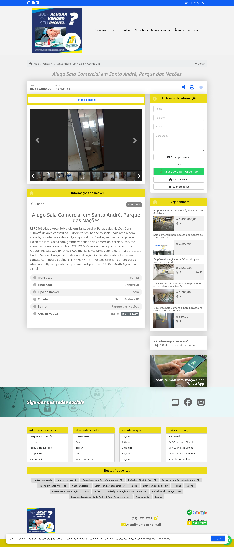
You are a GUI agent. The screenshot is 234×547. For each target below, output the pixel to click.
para (43, 480)
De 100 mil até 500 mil (181, 447)
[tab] (40, 100)
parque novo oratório (41, 436)
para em (102, 480)
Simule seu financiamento (153, 30)
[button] (38, 140)
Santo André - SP (66, 63)
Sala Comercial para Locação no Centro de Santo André (178, 236)
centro (33, 442)
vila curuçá (35, 459)
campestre (35, 453)
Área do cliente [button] (184, 30)
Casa (78, 442)
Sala (81, 63)
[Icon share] (29, 3)
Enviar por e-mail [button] (178, 157)
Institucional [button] (118, 30)
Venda (46, 63)
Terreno (80, 447)
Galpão (80, 453)
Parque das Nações (40, 447)
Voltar (200, 63)
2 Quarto (127, 442)
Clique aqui (160, 345)
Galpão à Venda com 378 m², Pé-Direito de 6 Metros (178, 212)
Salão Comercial (85, 459)
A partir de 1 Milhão (179, 459)
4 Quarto (127, 453)
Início (34, 63)
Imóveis (100, 30)
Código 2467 (94, 63)
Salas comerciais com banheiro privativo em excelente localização (177, 285)
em (142, 480)
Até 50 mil (174, 436)
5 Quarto (127, 459)
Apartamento (83, 436)
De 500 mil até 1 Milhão (181, 453)
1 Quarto (127, 436)
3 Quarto (127, 447)
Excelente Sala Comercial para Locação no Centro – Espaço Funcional (177, 309)
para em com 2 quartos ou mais (100, 497)
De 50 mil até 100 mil (180, 442)
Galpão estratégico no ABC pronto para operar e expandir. (176, 260)
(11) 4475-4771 (197, 2)
